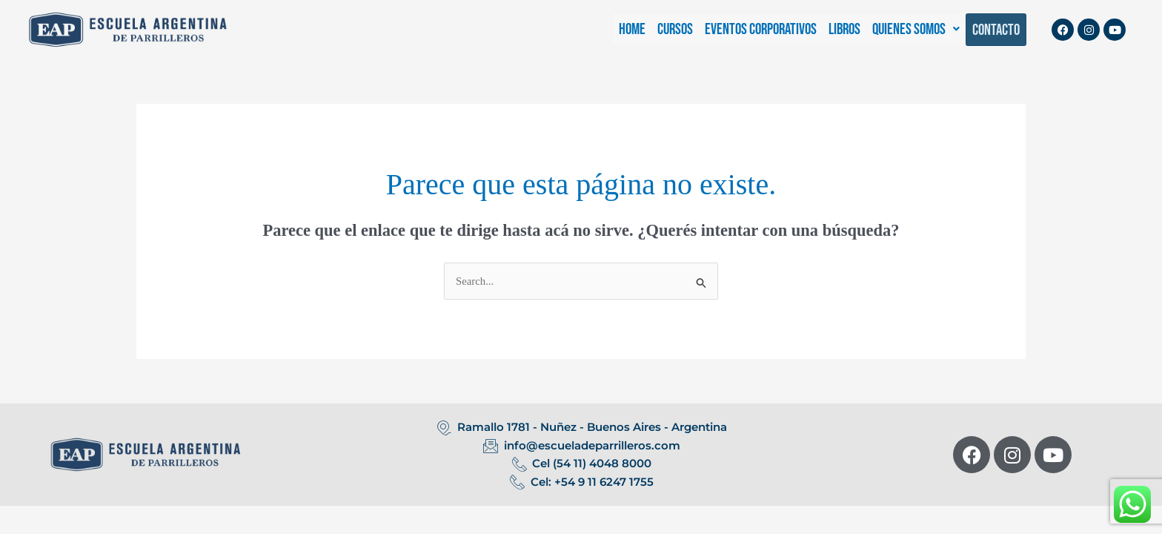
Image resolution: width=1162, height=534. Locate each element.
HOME (632, 29)
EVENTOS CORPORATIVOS (761, 29)
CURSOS (675, 29)
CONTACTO (996, 30)
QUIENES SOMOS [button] (916, 29)
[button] (916, 29)
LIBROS (844, 29)
